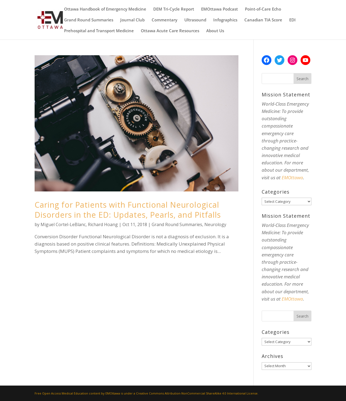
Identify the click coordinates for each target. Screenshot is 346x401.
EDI (292, 20)
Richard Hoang (103, 224)
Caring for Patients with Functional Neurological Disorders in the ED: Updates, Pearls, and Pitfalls (128, 209)
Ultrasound (195, 20)
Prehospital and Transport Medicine (99, 31)
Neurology (215, 224)
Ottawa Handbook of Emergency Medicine (105, 9)
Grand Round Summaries (88, 20)
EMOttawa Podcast (219, 9)
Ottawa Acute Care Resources (170, 31)
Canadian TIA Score (263, 20)
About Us (215, 31)
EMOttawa (292, 177)
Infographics (225, 20)
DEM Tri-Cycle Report (173, 9)
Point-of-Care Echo (263, 9)
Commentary (164, 20)
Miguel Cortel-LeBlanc (63, 224)
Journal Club (132, 20)
